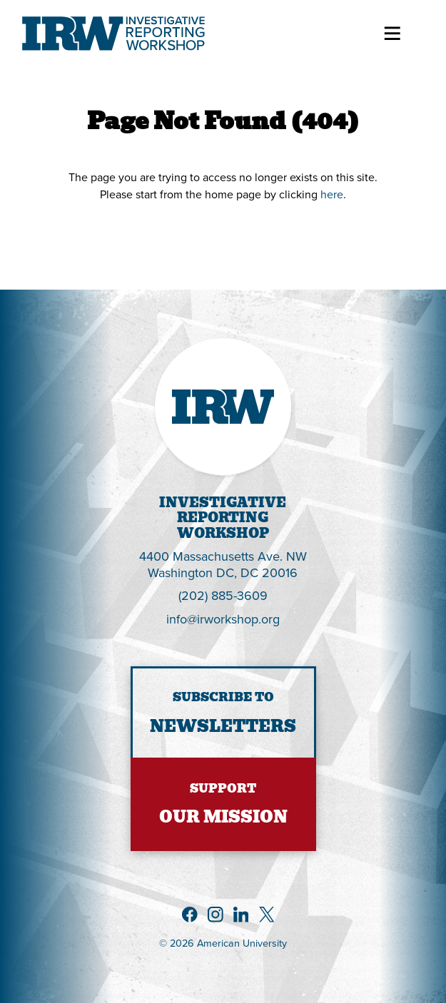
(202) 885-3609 (223, 595)
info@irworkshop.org (223, 619)
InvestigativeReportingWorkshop (222, 518)
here (331, 194)
